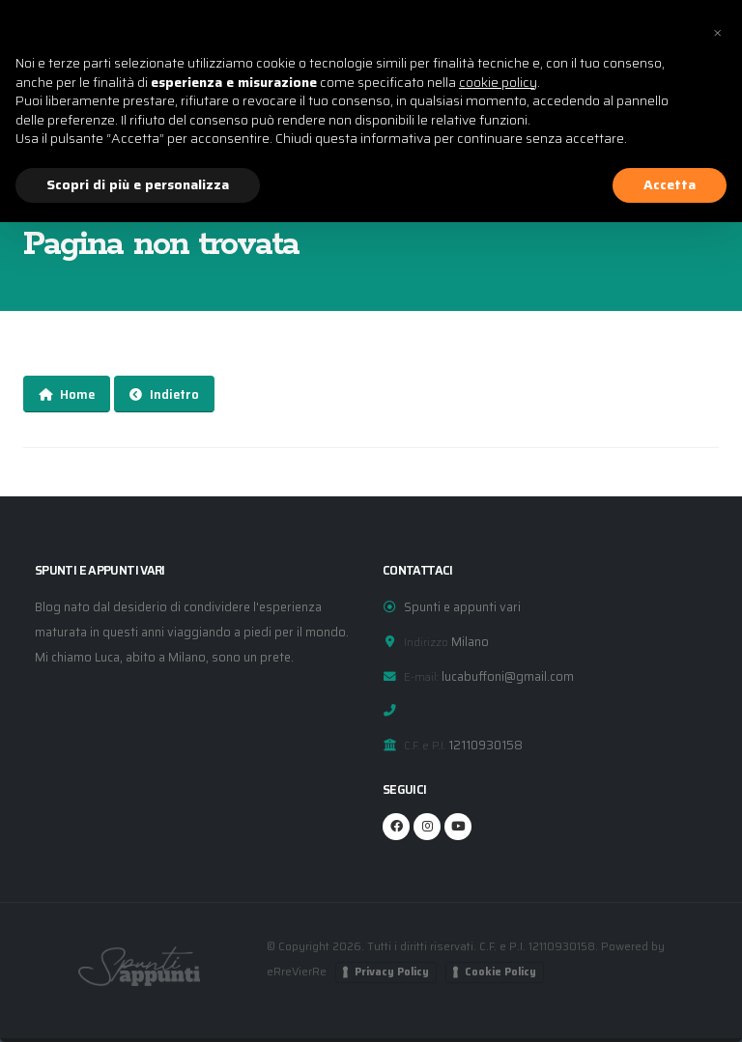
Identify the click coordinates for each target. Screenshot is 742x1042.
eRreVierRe (297, 971)
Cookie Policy (501, 972)
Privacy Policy (393, 972)
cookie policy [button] (498, 82)
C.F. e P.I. (424, 745)
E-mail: (421, 677)
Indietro (164, 394)
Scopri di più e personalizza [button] (137, 184)
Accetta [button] (669, 184)
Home (67, 394)
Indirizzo (426, 642)
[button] (716, 30)
